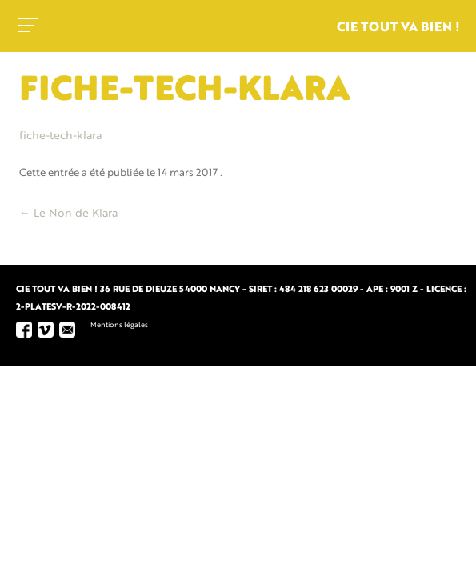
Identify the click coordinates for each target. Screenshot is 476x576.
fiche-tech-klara (60, 136)
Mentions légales (119, 325)
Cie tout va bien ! (398, 28)
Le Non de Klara (68, 213)
